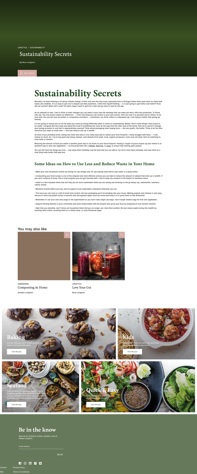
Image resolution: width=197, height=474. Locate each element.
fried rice (99, 145)
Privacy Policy (19, 467)
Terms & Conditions (21, 471)
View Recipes (16, 351)
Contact (3, 467)
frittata (92, 145)
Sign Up (60, 454)
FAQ (1, 471)
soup (109, 145)
